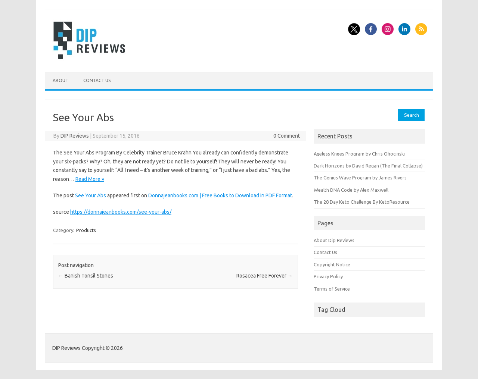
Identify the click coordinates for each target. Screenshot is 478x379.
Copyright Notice (332, 264)
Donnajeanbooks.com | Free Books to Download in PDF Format (220, 195)
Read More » (89, 179)
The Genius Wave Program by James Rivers (360, 177)
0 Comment (286, 136)
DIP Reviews (74, 136)
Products (86, 230)
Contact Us (97, 80)
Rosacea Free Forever (264, 276)
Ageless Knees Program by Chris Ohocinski (359, 153)
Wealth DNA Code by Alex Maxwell (351, 189)
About (60, 80)
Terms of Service (332, 288)
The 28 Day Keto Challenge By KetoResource (362, 201)
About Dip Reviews (334, 240)
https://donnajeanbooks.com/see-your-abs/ (120, 212)
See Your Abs (90, 195)
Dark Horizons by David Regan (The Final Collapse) (368, 165)
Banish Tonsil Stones (85, 276)
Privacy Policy (328, 276)
